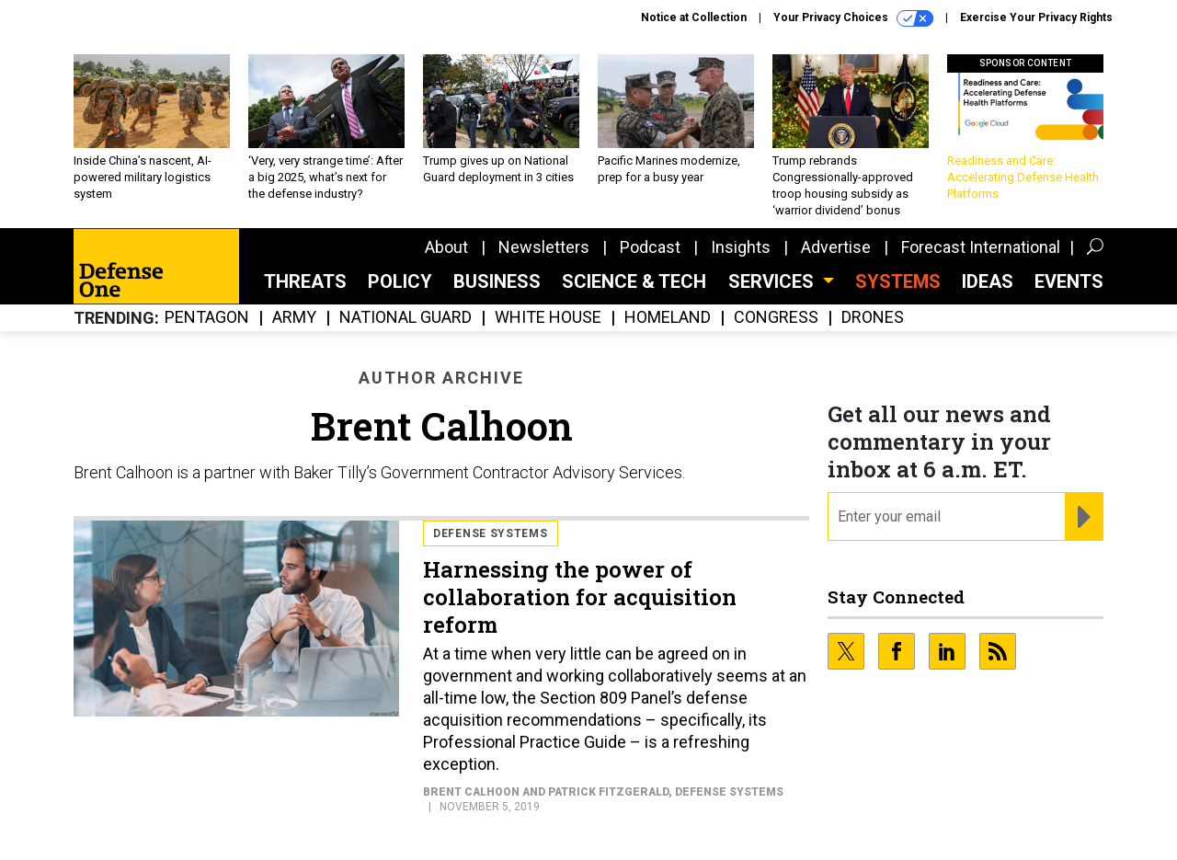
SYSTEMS (898, 281)
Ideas (987, 281)
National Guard (405, 318)
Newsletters (543, 247)
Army (294, 318)
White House (548, 318)
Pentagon (207, 318)
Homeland (667, 318)
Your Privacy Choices (853, 18)
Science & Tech (634, 281)
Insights (741, 247)
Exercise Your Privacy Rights (1036, 17)
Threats (305, 281)
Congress (776, 318)
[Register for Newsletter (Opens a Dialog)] (1084, 517)
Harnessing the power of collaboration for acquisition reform (580, 597)
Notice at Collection (694, 17)
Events (1068, 281)
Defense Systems (490, 533)
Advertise (836, 247)
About (446, 247)
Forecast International (980, 247)
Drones (872, 318)
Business (497, 281)
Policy (400, 281)
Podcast (650, 247)
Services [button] (773, 281)
